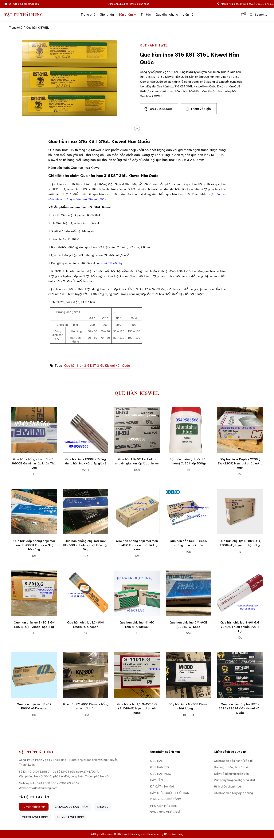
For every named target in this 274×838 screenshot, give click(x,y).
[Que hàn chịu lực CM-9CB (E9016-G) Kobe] (188, 593)
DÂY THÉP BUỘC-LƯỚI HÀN (169, 793)
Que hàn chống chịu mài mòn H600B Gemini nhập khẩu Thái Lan (34, 463)
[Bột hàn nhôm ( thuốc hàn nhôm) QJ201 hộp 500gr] (188, 429)
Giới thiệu (107, 14)
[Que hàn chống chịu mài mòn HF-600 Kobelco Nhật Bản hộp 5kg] (85, 511)
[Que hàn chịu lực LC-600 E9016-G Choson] (85, 593)
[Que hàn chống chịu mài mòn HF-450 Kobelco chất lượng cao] (137, 511)
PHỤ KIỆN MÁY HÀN (163, 806)
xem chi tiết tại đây (110, 263)
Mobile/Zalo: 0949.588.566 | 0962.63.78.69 (245, 3)
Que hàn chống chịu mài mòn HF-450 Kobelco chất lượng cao (137, 545)
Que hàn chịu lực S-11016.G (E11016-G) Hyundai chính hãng (137, 708)
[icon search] (258, 14)
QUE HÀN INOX (160, 774)
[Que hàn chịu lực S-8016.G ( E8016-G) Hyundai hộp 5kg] (240, 511)
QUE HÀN (156, 761)
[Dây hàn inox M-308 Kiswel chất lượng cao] (188, 675)
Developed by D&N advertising (165, 834)
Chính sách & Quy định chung (233, 793)
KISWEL (102, 806)
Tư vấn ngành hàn (33, 806)
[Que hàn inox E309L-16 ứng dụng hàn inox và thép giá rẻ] (85, 429)
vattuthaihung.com (44, 788)
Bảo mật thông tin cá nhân (231, 767)
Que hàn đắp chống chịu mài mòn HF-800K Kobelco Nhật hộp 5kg (34, 545)
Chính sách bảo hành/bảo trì (233, 761)
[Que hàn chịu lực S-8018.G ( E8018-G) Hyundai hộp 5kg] (34, 593)
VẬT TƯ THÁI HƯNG (24, 14)
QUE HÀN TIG (159, 767)
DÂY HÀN (156, 780)
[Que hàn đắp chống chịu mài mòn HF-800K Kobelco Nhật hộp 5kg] (34, 511)
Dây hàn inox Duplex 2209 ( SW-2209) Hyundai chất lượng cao (239, 463)
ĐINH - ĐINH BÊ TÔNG (165, 799)
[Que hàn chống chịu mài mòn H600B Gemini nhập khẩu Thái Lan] (34, 429)
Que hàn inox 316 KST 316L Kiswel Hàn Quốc (97, 365)
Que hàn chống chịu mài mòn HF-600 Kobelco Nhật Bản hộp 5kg (85, 545)
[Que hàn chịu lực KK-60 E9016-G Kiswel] (137, 593)
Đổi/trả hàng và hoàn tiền (231, 774)
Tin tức (146, 14)
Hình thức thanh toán (228, 786)
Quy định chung (166, 14)
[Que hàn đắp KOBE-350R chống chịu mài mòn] (188, 511)
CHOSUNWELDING (35, 817)
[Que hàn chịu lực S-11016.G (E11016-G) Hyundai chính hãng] (137, 675)
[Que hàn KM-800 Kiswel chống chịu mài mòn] (85, 675)
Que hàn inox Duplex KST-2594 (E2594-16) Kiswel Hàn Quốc (240, 708)
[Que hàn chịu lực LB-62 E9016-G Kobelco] (34, 675)
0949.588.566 (161, 109)
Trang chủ (88, 14)
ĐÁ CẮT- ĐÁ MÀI (162, 786)
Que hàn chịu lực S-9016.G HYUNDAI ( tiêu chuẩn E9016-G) (239, 627)
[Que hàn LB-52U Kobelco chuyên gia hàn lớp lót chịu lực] (137, 429)
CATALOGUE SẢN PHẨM (71, 806)
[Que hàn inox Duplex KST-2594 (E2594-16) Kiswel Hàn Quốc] (240, 675)
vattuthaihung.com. (135, 834)
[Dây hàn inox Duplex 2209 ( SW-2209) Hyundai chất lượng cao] (240, 429)
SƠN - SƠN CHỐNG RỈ (165, 812)
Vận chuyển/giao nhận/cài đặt (234, 780)
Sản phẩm (127, 14)
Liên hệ (188, 14)
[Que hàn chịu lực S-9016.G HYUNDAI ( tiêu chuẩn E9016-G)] (240, 593)
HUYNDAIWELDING (70, 817)
